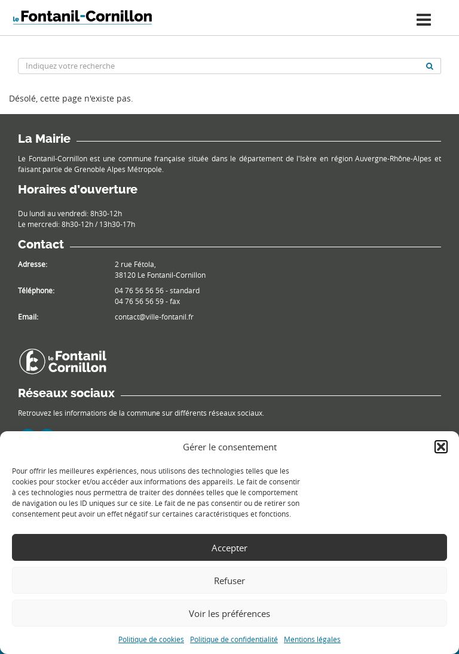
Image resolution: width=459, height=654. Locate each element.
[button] (441, 447)
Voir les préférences (229, 613)
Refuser (229, 581)
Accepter (229, 548)
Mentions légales (312, 639)
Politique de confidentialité (234, 639)
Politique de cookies (151, 639)
